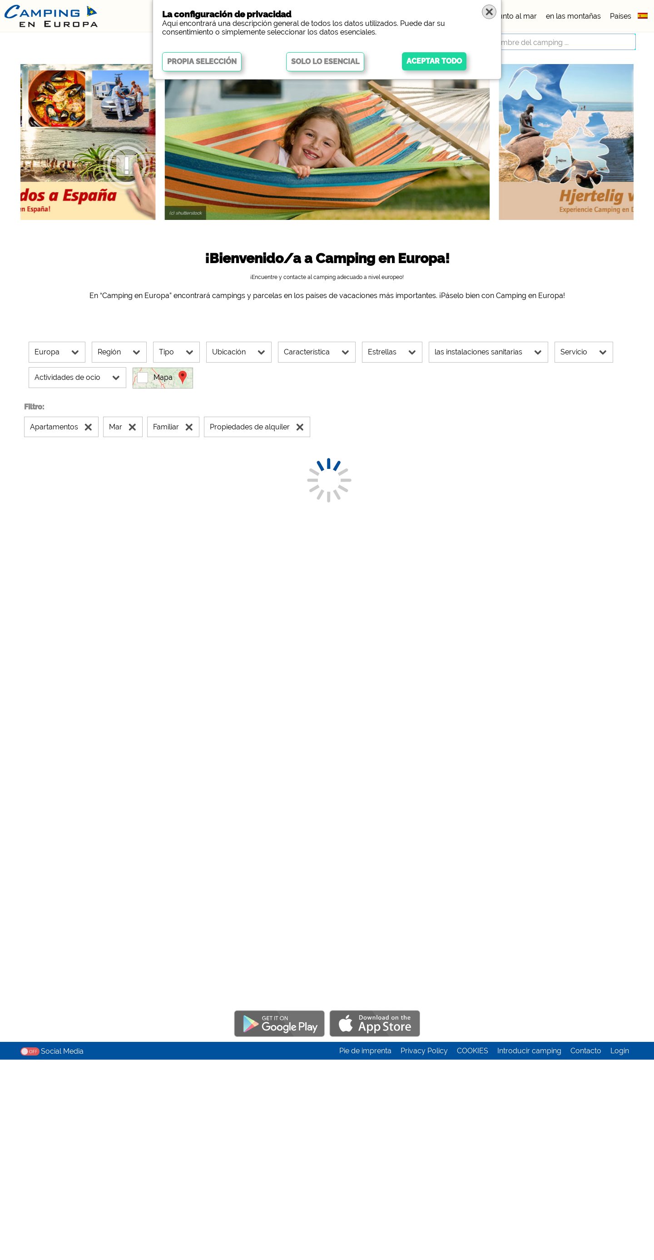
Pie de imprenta (365, 1251)
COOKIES (472, 1251)
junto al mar (516, 16)
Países (620, 16)
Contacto (585, 1251)
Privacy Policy (424, 1251)
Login (619, 1251)
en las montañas (573, 16)
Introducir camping (529, 1251)
